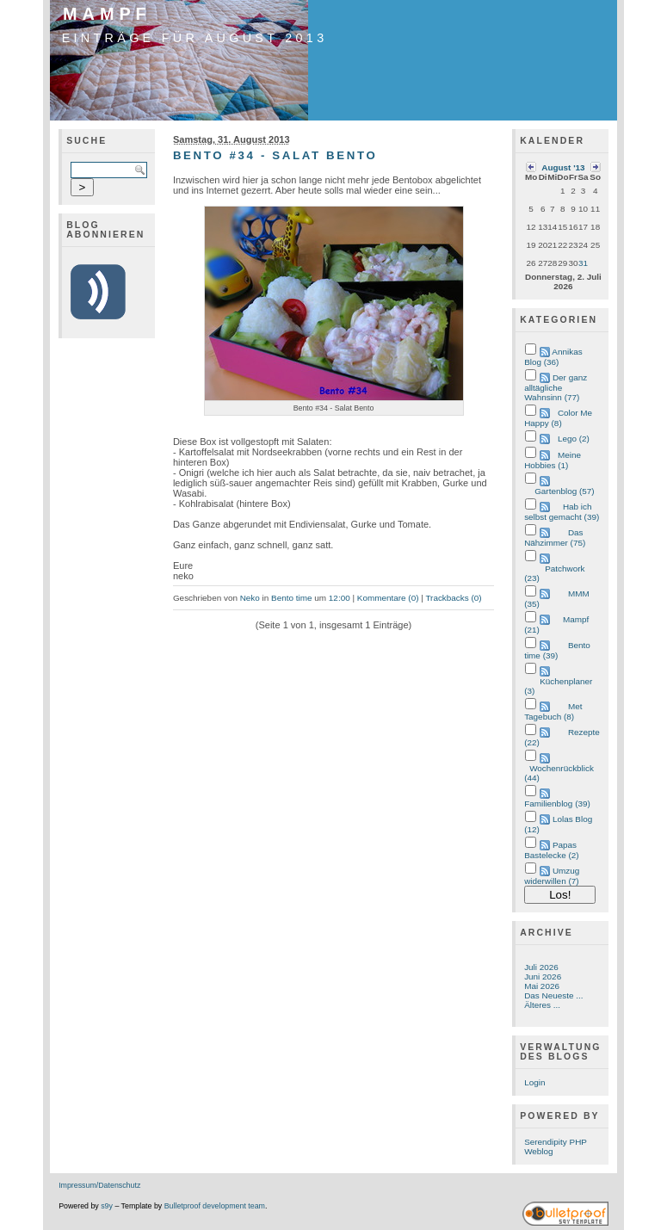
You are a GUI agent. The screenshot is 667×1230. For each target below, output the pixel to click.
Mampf (107, 13)
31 (583, 263)
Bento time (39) (557, 650)
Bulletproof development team (214, 1206)
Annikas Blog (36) (553, 357)
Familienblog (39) (557, 803)
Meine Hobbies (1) (552, 460)
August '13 (562, 167)
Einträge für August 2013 (195, 38)
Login (534, 1082)
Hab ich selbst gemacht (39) (561, 512)
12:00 (339, 598)
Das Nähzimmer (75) (554, 537)
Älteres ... (542, 1005)
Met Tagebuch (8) (553, 711)
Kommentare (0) (388, 598)
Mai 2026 (541, 986)
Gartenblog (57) (564, 491)
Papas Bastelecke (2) (551, 850)
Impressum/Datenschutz (99, 1185)
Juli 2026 (541, 967)
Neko (250, 598)
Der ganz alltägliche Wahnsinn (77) (555, 387)
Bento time (291, 598)
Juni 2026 (542, 976)
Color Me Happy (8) (558, 418)
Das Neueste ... (553, 995)
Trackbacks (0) (453, 598)
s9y (107, 1206)
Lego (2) (574, 438)
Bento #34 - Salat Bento (275, 155)
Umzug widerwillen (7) (551, 876)
